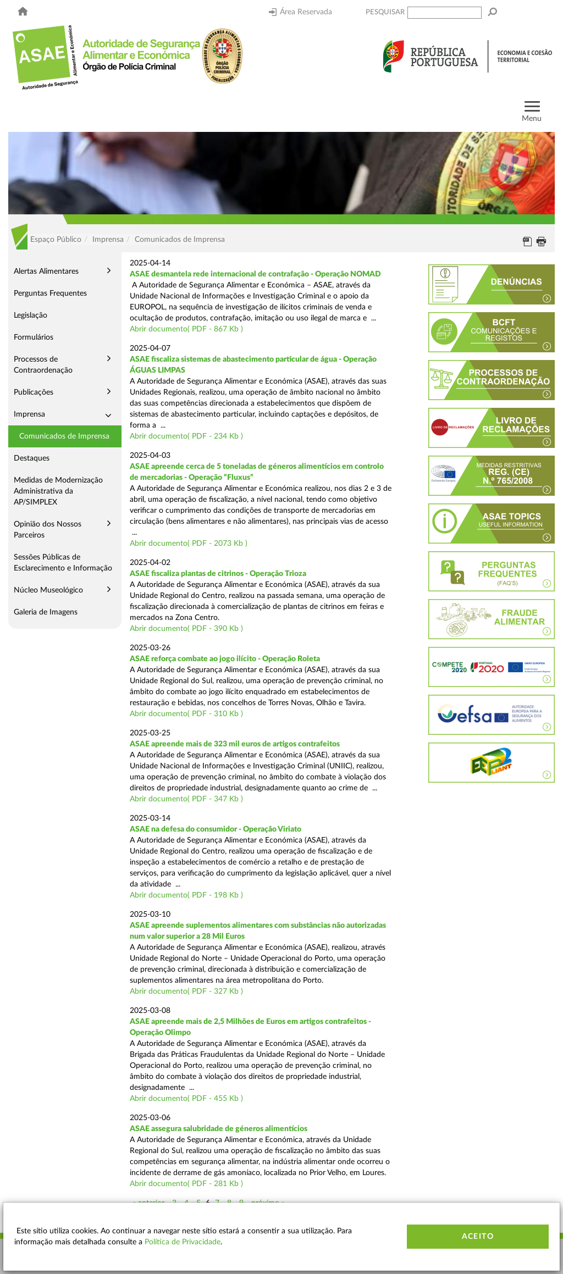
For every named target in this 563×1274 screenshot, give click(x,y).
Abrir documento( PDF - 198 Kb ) (186, 895)
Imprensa (29, 414)
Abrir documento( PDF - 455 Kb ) (186, 1099)
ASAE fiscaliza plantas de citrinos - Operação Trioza (218, 574)
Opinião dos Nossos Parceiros (47, 529)
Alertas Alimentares (46, 271)
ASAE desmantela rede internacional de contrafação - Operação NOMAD (255, 274)
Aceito (478, 1236)
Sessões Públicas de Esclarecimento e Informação (63, 562)
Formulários (33, 337)
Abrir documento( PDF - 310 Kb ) (186, 714)
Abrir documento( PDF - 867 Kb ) (186, 329)
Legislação (30, 315)
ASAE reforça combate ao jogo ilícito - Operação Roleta (225, 659)
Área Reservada (300, 12)
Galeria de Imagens (46, 612)
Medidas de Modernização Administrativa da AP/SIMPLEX (58, 491)
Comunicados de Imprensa (64, 436)
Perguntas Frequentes (50, 293)
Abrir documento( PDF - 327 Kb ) (186, 991)
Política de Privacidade (182, 1242)
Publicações (33, 392)
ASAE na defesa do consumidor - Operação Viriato (215, 829)
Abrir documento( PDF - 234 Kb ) (186, 436)
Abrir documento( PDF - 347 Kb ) (186, 799)
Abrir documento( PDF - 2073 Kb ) (188, 543)
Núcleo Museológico (48, 590)
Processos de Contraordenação (43, 365)
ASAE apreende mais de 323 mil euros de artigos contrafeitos (235, 744)
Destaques (31, 458)
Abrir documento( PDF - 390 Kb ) (186, 629)
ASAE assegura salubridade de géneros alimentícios (218, 1129)
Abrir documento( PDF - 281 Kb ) (186, 1184)
